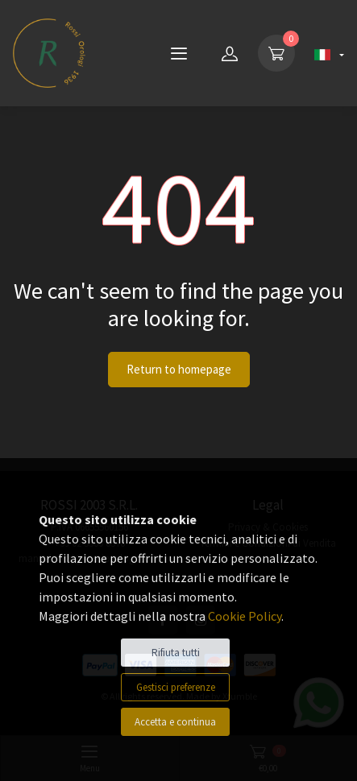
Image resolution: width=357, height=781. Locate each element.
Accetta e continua (175, 722)
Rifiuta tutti (176, 652)
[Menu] (179, 53)
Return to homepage (179, 369)
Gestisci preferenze (175, 687)
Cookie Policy (244, 616)
